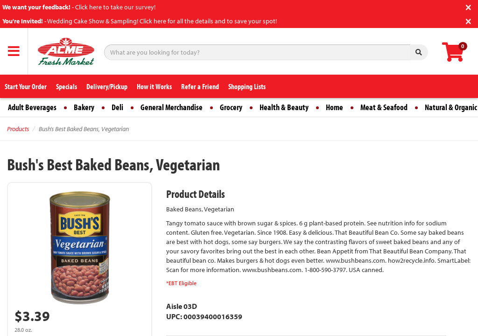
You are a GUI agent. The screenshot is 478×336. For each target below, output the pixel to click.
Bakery (84, 107)
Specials (66, 86)
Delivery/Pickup (106, 86)
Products (18, 129)
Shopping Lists (247, 86)
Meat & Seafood (384, 107)
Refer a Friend (200, 86)
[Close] (468, 6)
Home (334, 107)
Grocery (231, 107)
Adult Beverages (32, 107)
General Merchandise (172, 107)
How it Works (154, 86)
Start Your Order (26, 86)
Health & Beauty (284, 107)
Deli (117, 107)
